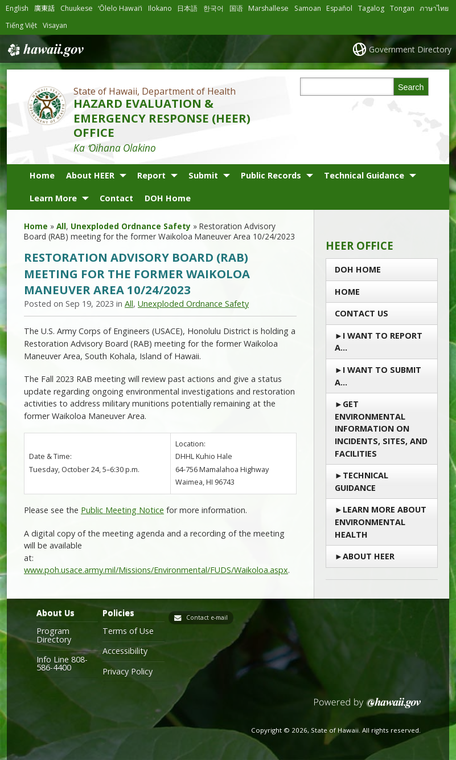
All (61, 226)
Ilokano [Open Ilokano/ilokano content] (160, 8)
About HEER (90, 175)
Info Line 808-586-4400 (62, 664)
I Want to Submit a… (378, 376)
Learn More (53, 198)
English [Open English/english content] (17, 8)
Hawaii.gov (44, 50)
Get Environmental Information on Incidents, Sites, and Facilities (381, 428)
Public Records (271, 175)
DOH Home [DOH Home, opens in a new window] (168, 198)
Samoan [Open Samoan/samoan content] (307, 8)
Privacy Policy (127, 672)
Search (411, 87)
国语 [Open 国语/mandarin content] (236, 8)
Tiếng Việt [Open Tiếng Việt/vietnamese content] (21, 25)
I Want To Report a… (378, 341)
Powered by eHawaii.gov (367, 707)
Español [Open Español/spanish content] (339, 8)
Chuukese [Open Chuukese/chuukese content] (76, 8)
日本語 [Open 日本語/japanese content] (187, 8)
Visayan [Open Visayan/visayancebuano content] (55, 25)
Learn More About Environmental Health (380, 521)
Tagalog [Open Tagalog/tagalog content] (371, 8)
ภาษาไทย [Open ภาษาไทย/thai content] (434, 8)
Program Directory (53, 635)
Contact (116, 198)
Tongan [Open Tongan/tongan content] (402, 8)
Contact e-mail (207, 617)
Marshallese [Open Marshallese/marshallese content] (268, 8)
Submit (203, 175)
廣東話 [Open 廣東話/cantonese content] (44, 8)
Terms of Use (128, 631)
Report (151, 175)
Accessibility (124, 651)
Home (42, 175)
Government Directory (410, 49)
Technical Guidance (364, 175)
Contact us (361, 313)
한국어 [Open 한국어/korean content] (213, 8)
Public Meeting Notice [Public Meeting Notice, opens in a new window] (122, 510)
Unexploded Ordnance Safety (131, 226)
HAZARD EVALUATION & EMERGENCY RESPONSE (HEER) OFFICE (161, 118)
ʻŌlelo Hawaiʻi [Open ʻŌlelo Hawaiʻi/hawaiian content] (120, 8)
